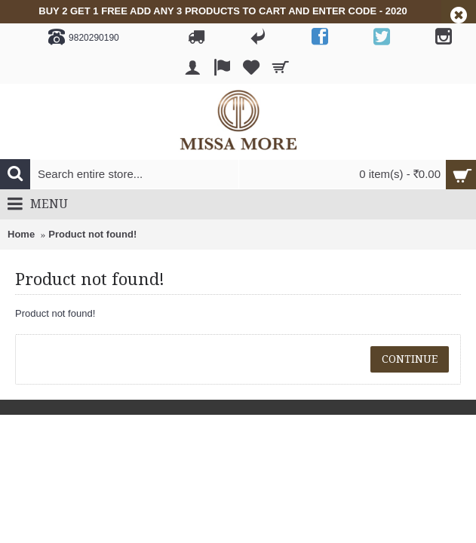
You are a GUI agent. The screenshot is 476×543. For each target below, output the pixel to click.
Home (21, 234)
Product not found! (92, 234)
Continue (410, 359)
